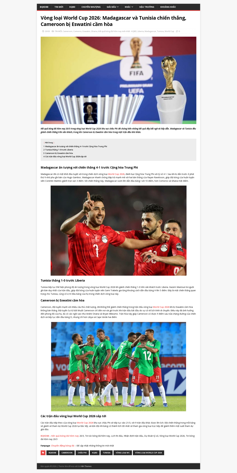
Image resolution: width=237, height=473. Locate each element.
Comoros (77, 31)
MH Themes (86, 466)
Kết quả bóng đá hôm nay (65, 435)
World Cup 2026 (116, 174)
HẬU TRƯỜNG (146, 6)
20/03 (47, 31)
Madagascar (150, 31)
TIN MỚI (58, 6)
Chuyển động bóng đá (62, 445)
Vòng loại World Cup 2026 (148, 452)
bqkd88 (52, 452)
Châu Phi (82, 452)
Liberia (141, 31)
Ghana (94, 31)
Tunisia (160, 31)
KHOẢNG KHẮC (168, 6)
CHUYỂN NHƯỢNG (91, 6)
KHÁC (128, 6)
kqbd (94, 452)
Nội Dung (49, 142)
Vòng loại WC (123, 452)
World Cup (169, 31)
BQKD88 (44, 6)
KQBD (72, 6)
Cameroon (67, 31)
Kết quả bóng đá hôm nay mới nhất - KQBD (117, 31)
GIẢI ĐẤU (111, 6)
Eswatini (86, 31)
